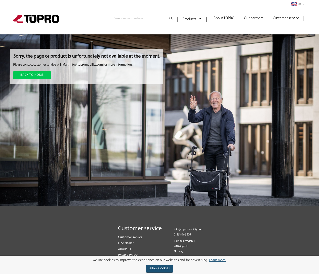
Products (189, 19)
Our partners (253, 18)
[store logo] (36, 19)
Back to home (32, 75)
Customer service (286, 18)
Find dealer (125, 243)
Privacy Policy (128, 255)
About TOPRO (223, 18)
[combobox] (143, 18)
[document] (159, 265)
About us (124, 249)
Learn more (217, 260)
